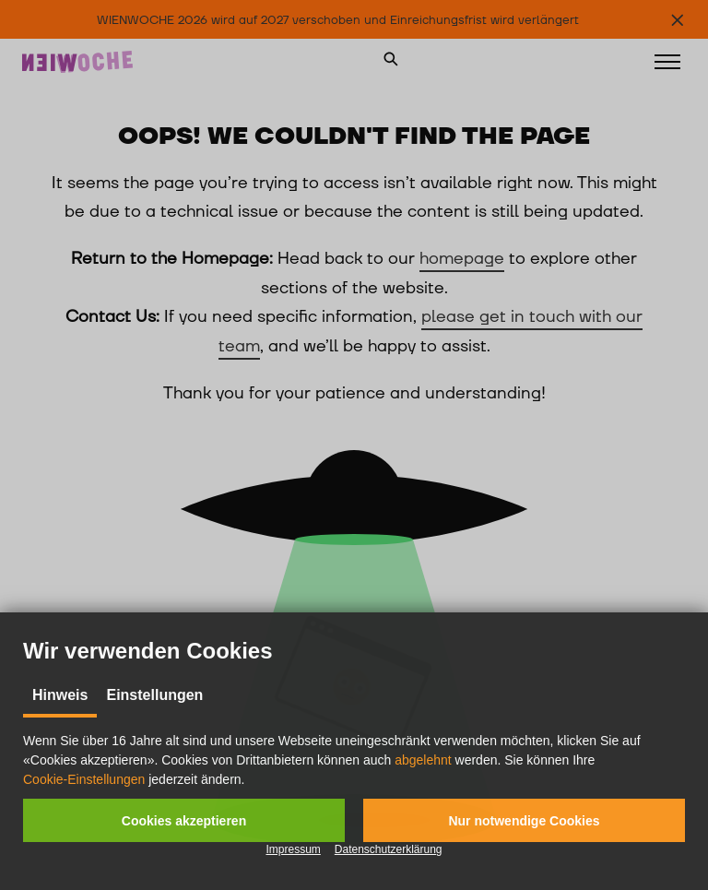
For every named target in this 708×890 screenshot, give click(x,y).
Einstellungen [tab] (154, 695)
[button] (184, 820)
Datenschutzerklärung (388, 849)
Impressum (293, 849)
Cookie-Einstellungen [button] (84, 779)
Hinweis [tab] (60, 695)
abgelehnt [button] (423, 760)
